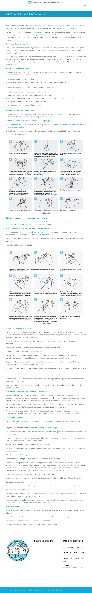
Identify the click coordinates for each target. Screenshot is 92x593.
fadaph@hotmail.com (75, 568)
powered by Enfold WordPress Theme (49, 590)
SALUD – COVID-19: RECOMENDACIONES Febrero (27, 14)
